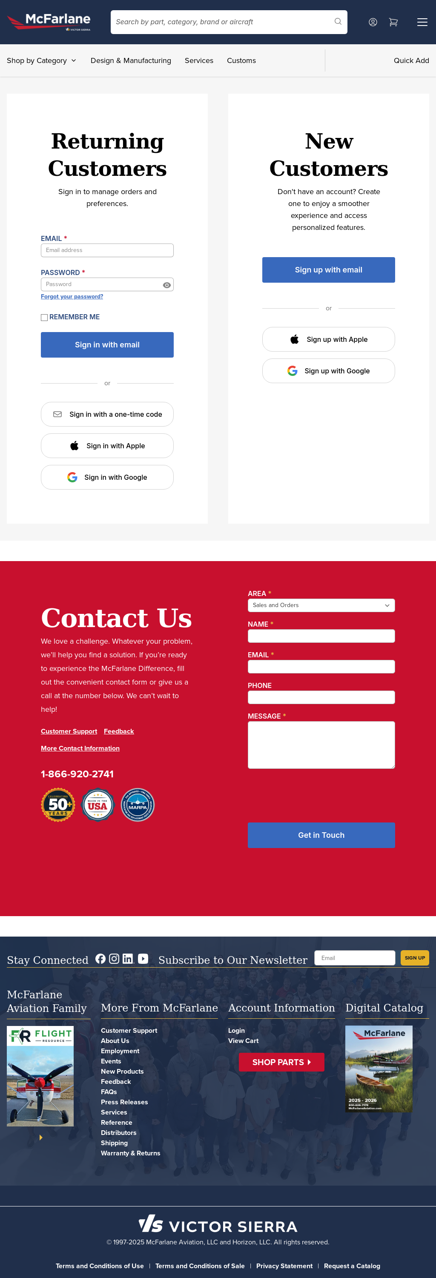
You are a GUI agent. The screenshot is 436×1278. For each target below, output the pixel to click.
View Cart (243, 1041)
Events (111, 1061)
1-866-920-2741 (77, 774)
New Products (122, 1071)
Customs (241, 60)
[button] (281, 1062)
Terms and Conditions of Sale (200, 1266)
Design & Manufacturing (131, 60)
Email (54, 238)
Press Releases (124, 1102)
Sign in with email (107, 344)
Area (260, 593)
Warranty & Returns (131, 1153)
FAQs (109, 1092)
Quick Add (411, 60)
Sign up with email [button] (328, 269)
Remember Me (70, 316)
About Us (115, 1041)
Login (236, 1030)
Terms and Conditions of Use (100, 1266)
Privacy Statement (284, 1266)
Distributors (119, 1133)
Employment (120, 1051)
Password (63, 272)
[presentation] (312, 792)
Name (261, 624)
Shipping (114, 1143)
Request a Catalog (352, 1266)
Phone (260, 685)
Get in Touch (321, 835)
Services (199, 60)
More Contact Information (80, 748)
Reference (116, 1122)
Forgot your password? (72, 296)
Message (267, 716)
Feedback (119, 731)
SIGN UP (415, 958)
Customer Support (69, 731)
